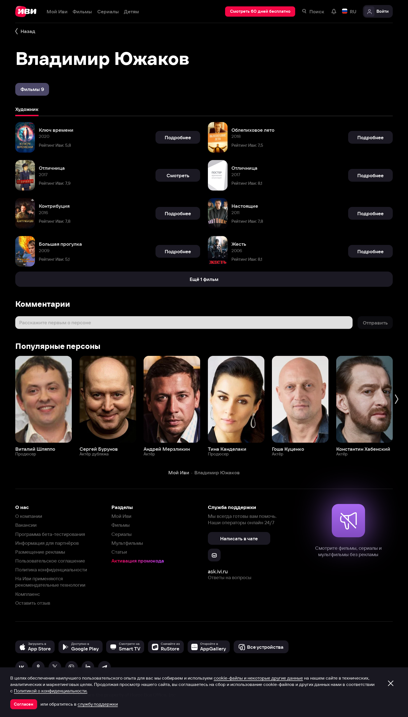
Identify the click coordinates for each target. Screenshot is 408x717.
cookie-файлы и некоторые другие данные (258, 677)
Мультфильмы (127, 543)
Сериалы (121, 534)
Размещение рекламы (40, 551)
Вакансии (26, 525)
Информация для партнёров (47, 543)
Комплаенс (27, 594)
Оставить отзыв (32, 602)
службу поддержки (98, 703)
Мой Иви (121, 516)
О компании (28, 516)
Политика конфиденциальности (51, 569)
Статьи (119, 551)
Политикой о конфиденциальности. (50, 690)
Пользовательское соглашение (50, 560)
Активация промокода (137, 560)
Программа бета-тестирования (50, 534)
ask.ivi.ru (218, 571)
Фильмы (120, 525)
